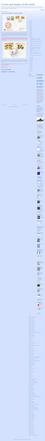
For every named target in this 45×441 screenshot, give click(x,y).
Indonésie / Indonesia (31, 368)
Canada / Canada (31, 337)
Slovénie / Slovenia (31, 418)
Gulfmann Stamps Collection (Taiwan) (39, 126)
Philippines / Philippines (31, 401)
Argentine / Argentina (31, 323)
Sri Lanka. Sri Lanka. (31, 419)
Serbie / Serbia (30, 413)
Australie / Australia (31, 327)
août (30, 60)
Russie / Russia (30, 410)
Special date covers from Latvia (41, 295)
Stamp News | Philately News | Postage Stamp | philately (40, 227)
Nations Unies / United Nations (32, 395)
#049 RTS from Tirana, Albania (41, 304)
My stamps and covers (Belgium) (40, 238)
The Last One (41, 289)
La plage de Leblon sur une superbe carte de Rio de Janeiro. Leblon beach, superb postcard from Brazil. (40, 109)
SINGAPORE (41, 233)
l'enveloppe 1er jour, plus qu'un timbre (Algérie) (39, 215)
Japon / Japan (30, 372)
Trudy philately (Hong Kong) (40, 308)
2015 (30, 32)
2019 (30, 27)
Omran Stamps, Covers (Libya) (40, 166)
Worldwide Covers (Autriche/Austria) (39, 177)
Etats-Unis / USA (31, 349)
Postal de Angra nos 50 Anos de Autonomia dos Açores (41, 143)
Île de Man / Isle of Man (31, 363)
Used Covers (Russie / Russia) (40, 256)
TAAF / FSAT (30, 423)
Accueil (14, 104)
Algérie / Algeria (31, 319)
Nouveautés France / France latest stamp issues (34, 396)
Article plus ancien (24, 104)
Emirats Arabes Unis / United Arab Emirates (34, 345)
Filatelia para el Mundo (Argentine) (40, 244)
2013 (30, 34)
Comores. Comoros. (31, 341)
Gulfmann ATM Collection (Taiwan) (39, 131)
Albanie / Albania (31, 318)
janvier (31, 68)
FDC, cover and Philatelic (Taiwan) (39, 267)
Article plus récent (4, 104)
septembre (31, 59)
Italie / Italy (30, 369)
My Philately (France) (40, 299)
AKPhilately (38, 200)
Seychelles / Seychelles (31, 414)
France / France (30, 351)
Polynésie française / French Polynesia (33, 404)
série (19, 60)
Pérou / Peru (30, 400)
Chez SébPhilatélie (39, 153)
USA (40, 257)
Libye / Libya (30, 377)
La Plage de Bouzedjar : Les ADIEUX (41, 217)
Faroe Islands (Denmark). (32, 350)
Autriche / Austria (31, 328)
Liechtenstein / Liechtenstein (32, 378)
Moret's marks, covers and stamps (41, 252)
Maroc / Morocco (31, 387)
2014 (30, 33)
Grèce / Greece (30, 355)
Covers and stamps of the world (17, 4)
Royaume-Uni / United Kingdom (32, 409)
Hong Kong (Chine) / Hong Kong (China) (33, 360)
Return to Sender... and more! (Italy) (40, 302)
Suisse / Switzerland (31, 422)
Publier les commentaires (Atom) (16, 106)
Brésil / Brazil (30, 333)
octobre (31, 58)
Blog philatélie (39, 313)
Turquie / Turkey (31, 428)
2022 (30, 24)
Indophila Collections (40, 272)
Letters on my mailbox (40, 171)
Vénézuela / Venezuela (31, 432)
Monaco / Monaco (31, 391)
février (31, 67)
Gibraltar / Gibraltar (31, 354)
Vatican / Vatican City (31, 431)
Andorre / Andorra (31, 322)
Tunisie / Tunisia (31, 427)
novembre (31, 57)
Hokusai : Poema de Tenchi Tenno (41, 137)
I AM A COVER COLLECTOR (39, 278)
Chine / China (30, 340)
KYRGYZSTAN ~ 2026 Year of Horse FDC (41, 128)
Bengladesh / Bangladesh (32, 331)
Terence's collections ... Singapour (40, 221)
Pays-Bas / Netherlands (31, 399)
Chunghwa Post (14, 60)
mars (31, 66)
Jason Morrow (24, 439)
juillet (31, 61)
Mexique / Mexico (31, 390)
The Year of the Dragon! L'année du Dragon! (35, 47)
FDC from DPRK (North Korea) (41, 269)
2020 (30, 26)
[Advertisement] (14, 96)
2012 (30, 35)
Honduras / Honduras (31, 359)
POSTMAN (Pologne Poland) (39, 194)
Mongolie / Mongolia (31, 392)
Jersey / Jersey (30, 373)
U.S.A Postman (39, 283)
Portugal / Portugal (31, 405)
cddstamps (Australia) (40, 189)
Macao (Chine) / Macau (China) (32, 381)
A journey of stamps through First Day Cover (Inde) (40, 181)
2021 (30, 25)
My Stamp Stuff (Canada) (39, 160)
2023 (30, 23)
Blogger (30, 439)
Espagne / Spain (30, 346)
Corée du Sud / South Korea (32, 342)
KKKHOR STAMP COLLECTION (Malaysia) (39, 206)
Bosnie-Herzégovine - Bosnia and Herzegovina (34, 332)
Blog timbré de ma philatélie (39, 146)
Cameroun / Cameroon (31, 336)
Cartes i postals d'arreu (40, 135)
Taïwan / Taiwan (5, 67)
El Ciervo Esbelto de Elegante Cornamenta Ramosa (40, 250)
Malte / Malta (30, 386)
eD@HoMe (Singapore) (40, 261)
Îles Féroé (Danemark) (31, 364)
